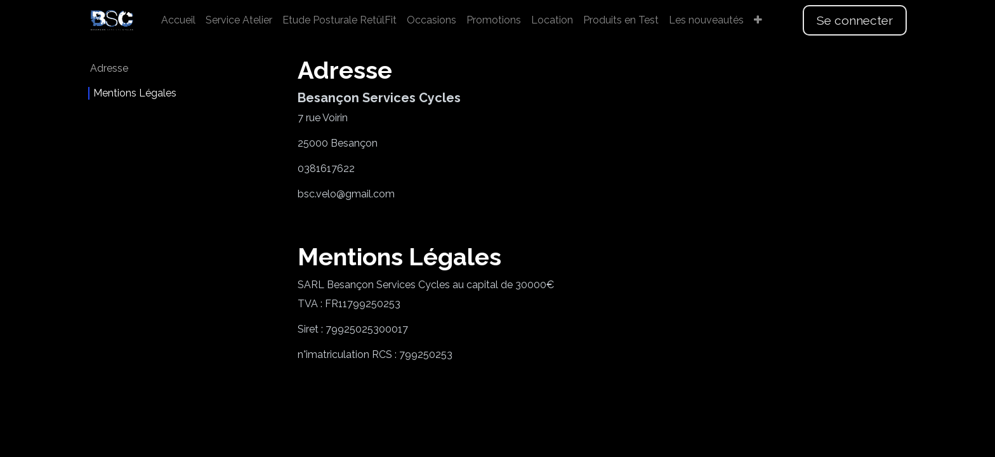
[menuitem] (178, 20)
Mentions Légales (134, 93)
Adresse (109, 68)
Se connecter (855, 20)
